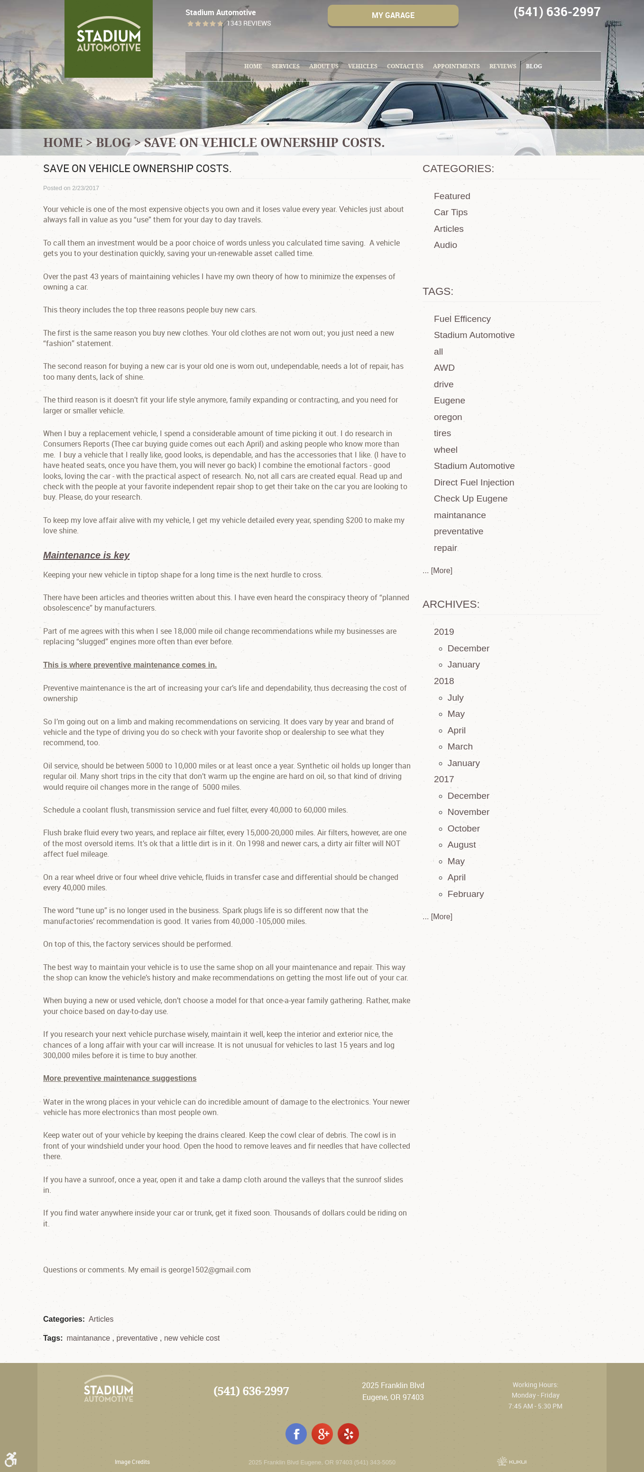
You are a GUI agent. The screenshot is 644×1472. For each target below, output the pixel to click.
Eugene (449, 400)
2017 (444, 779)
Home (253, 66)
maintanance (88, 1338)
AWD (444, 368)
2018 (444, 681)
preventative (136, 1338)
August (462, 845)
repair (445, 548)
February (466, 894)
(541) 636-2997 (251, 1391)
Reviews (502, 66)
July (456, 698)
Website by (512, 1461)
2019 (444, 632)
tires (442, 433)
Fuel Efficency (462, 319)
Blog (534, 66)
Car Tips (451, 212)
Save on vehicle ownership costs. (264, 142)
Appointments (456, 66)
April (457, 730)
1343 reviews (249, 23)
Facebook (296, 1434)
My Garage (393, 15)
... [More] (437, 571)
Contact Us (405, 66)
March (460, 746)
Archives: (451, 604)
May (456, 714)
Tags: (438, 291)
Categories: (458, 168)
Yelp (348, 1434)
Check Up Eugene (471, 498)
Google (322, 1434)
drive (444, 384)
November (469, 812)
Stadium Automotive (474, 335)
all (438, 352)
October (464, 828)
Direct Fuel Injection (474, 482)
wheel (446, 450)
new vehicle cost (192, 1338)
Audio (445, 245)
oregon (448, 417)
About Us (324, 66)
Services (286, 66)
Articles (101, 1319)
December (469, 648)
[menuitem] (253, 66)
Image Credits (132, 1461)
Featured (452, 196)
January (464, 664)
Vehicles (362, 66)
